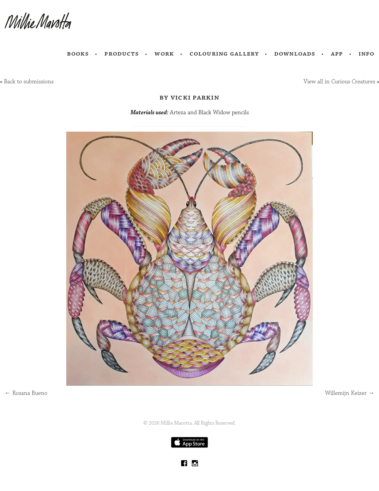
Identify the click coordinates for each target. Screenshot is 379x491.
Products (121, 53)
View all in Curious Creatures (339, 81)
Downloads (294, 53)
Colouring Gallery (224, 53)
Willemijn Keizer (349, 393)
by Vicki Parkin (189, 97)
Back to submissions (29, 81)
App (337, 53)
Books (78, 53)
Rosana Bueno (26, 393)
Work (164, 53)
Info (367, 53)
